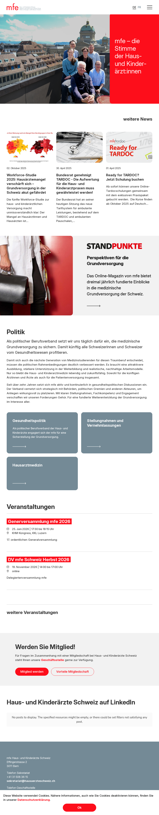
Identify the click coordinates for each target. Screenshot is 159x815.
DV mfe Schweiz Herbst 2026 (38, 570)
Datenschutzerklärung (34, 799)
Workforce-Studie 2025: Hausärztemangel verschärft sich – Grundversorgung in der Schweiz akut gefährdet (26, 195)
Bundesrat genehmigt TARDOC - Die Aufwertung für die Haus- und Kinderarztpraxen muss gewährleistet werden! (77, 195)
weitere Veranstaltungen (32, 623)
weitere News (137, 130)
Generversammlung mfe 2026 (39, 532)
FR (139, 7)
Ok (79, 807)
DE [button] (134, 7)
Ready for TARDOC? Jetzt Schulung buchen (125, 188)
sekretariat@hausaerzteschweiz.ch (31, 781)
